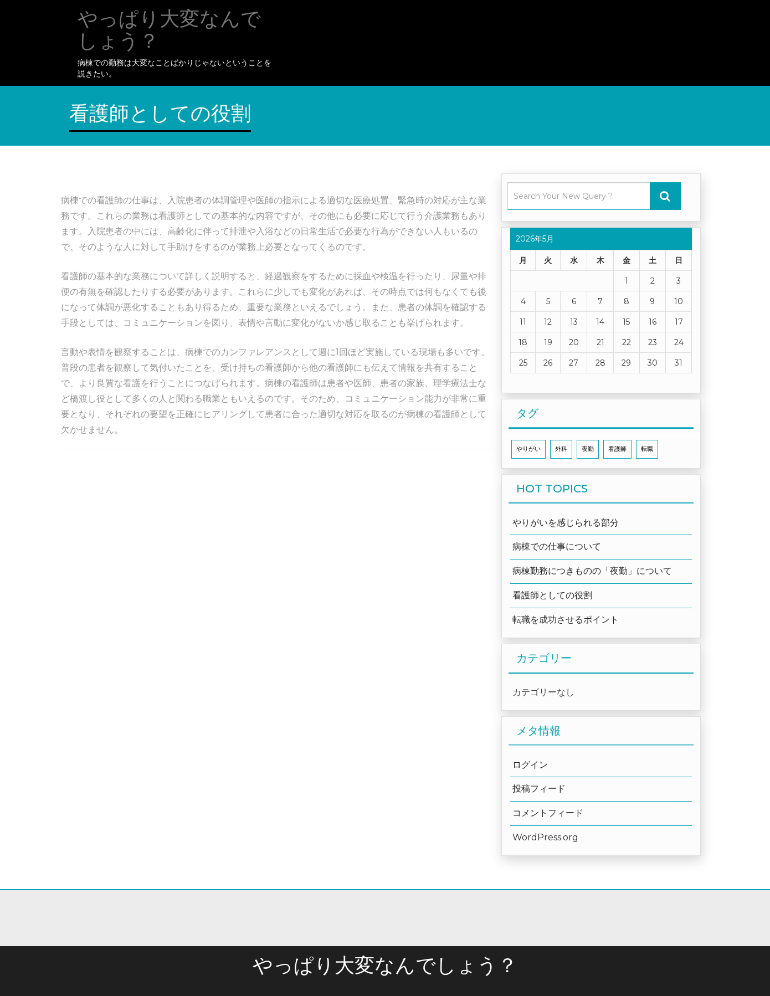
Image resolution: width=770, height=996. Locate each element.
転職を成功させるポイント (565, 619)
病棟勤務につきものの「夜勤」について (592, 571)
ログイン (530, 764)
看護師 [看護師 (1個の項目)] (617, 449)
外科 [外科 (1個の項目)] (561, 449)
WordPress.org (545, 837)
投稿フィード (539, 788)
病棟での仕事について (556, 546)
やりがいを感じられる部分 (565, 522)
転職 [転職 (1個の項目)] (647, 449)
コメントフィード (547, 813)
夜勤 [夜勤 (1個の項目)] (588, 449)
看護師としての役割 (552, 595)
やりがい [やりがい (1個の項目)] (528, 449)
